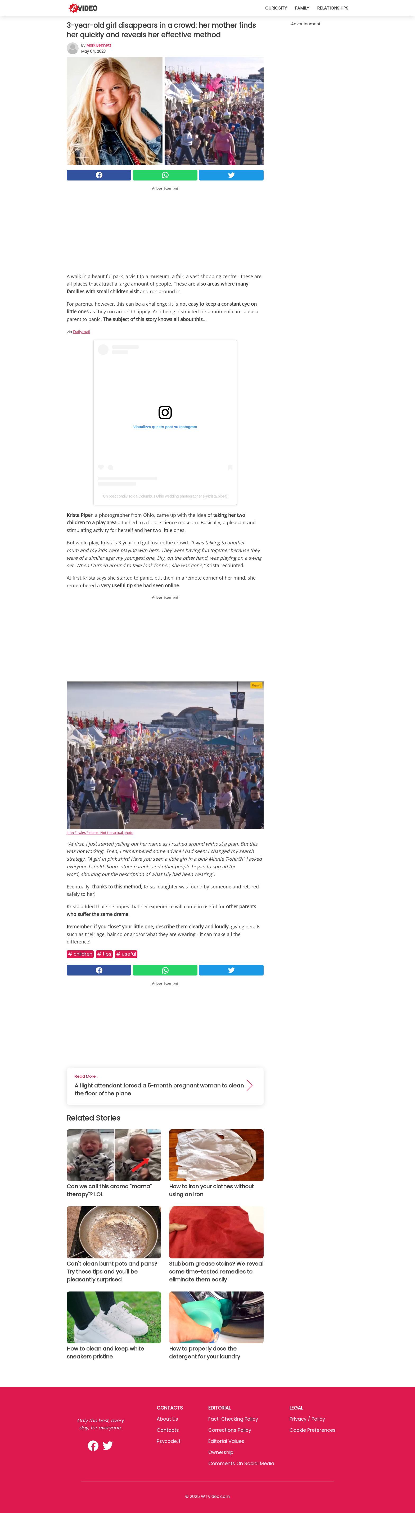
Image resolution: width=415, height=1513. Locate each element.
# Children (80, 954)
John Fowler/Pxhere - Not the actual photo (100, 832)
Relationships (332, 8)
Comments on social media (241, 1463)
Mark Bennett (99, 45)
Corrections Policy (229, 1430)
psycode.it (169, 1441)
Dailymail (81, 331)
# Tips (104, 954)
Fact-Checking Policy (233, 1419)
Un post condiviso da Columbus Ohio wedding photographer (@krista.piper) (165, 496)
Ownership (220, 1452)
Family (302, 8)
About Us (167, 1419)
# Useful (126, 954)
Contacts (168, 1430)
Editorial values (226, 1441)
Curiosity (276, 8)
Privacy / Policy (307, 1419)
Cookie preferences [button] (313, 1430)
